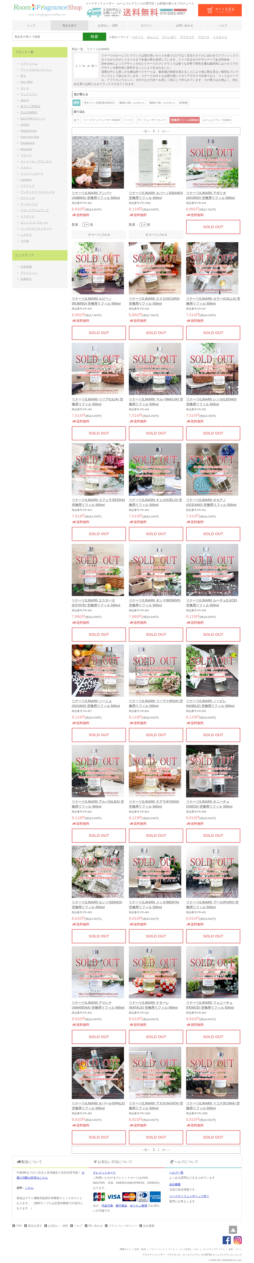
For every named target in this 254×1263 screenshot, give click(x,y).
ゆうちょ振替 (138, 1205)
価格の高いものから (132, 102)
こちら (29, 1187)
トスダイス (220, 37)
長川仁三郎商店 (30, 106)
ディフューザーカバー (152, 120)
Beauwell (26, 149)
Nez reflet (26, 82)
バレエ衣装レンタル (189, 1249)
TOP (19, 1225)
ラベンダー (169, 37)
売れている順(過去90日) (99, 102)
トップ (31, 25)
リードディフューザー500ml (102, 120)
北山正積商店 (29, 112)
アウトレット (29, 272)
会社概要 (175, 1184)
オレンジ (152, 37)
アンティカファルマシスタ (37, 192)
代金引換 (107, 1205)
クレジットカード (104, 1172)
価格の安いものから (162, 102)
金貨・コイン (235, 1249)
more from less (29, 137)
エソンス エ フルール (34, 222)
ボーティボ (27, 198)
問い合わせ (95, 1225)
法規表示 (180, 10)
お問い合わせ (184, 25)
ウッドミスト (29, 94)
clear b (24, 100)
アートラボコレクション (36, 69)
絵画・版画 (140, 1249)
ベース (129, 120)
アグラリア (187, 37)
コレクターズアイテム (213, 1249)
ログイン (146, 25)
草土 (23, 75)
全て (76, 120)
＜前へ (145, 131)
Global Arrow (28, 130)
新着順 (183, 102)
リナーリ (137, 37)
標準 (76, 102)
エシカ (24, 88)
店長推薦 (26, 266)
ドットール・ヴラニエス (36, 161)
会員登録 (166, 10)
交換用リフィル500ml (185, 120)
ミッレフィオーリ (31, 173)
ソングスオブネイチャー (36, 228)
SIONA (24, 124)
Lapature (26, 179)
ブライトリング (157, 1249)
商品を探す (69, 25)
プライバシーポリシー (123, 1225)
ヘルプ (223, 25)
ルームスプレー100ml (217, 120)
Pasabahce (27, 143)
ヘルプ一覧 (176, 1172)
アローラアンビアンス (34, 210)
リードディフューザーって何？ (189, 1196)
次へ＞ (166, 131)
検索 (94, 36)
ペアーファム (29, 63)
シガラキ (26, 234)
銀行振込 (121, 1205)
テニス (171, 1249)
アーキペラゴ (29, 204)
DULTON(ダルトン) (32, 118)
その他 (24, 240)
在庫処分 (26, 279)
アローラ (203, 37)
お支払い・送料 (108, 25)
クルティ (26, 167)
